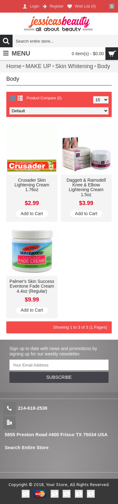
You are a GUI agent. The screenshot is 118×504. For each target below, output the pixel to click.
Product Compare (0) (44, 98)
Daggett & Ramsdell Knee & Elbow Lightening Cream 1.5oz (86, 187)
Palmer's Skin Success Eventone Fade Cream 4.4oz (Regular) (31, 286)
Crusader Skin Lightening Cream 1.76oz (31, 185)
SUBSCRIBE (59, 377)
